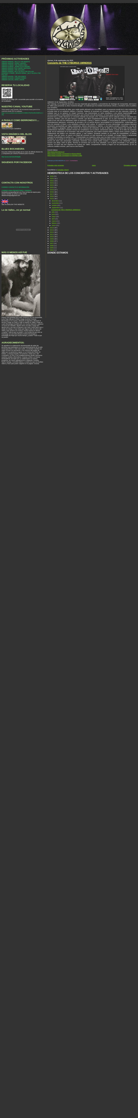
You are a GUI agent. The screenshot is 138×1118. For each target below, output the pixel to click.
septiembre (56, 207)
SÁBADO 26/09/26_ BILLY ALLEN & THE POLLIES (18, 71)
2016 (52, 196)
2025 (52, 178)
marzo (54, 221)
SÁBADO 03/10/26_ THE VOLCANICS (14, 76)
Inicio (94, 165)
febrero (54, 223)
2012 (52, 232)
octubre (54, 205)
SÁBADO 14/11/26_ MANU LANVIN (13, 80)
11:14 (67, 160)
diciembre (55, 201)
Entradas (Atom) (63, 170)
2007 (52, 243)
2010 (52, 236)
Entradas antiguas (130, 165)
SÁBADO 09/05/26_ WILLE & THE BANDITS (16, 62)
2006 (52, 245)
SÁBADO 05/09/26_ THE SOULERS (13, 70)
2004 (52, 250)
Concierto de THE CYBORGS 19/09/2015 (69, 62)
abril (53, 219)
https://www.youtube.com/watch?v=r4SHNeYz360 (64, 155)
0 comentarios (74, 160)
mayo (54, 216)
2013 (52, 230)
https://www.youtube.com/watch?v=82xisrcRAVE (64, 154)
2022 (52, 185)
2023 (52, 183)
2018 (52, 192)
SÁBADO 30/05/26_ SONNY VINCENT (14, 63)
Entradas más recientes (55, 165)
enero (54, 225)
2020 (52, 187)
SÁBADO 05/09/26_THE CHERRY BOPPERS (16, 68)
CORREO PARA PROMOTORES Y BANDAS (16, 190)
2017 (52, 194)
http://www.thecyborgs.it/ (55, 152)
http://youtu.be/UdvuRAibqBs (11, 157)
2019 (52, 190)
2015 (52, 198)
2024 (52, 181)
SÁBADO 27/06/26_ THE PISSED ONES (14, 65)
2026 (52, 176)
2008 (52, 241)
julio (53, 212)
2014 (52, 228)
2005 (52, 248)
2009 (52, 239)
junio (54, 214)
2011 (52, 234)
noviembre (55, 203)
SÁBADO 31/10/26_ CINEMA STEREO (14, 78)
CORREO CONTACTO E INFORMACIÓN (15, 187)
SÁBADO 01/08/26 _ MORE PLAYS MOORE (16, 66)
